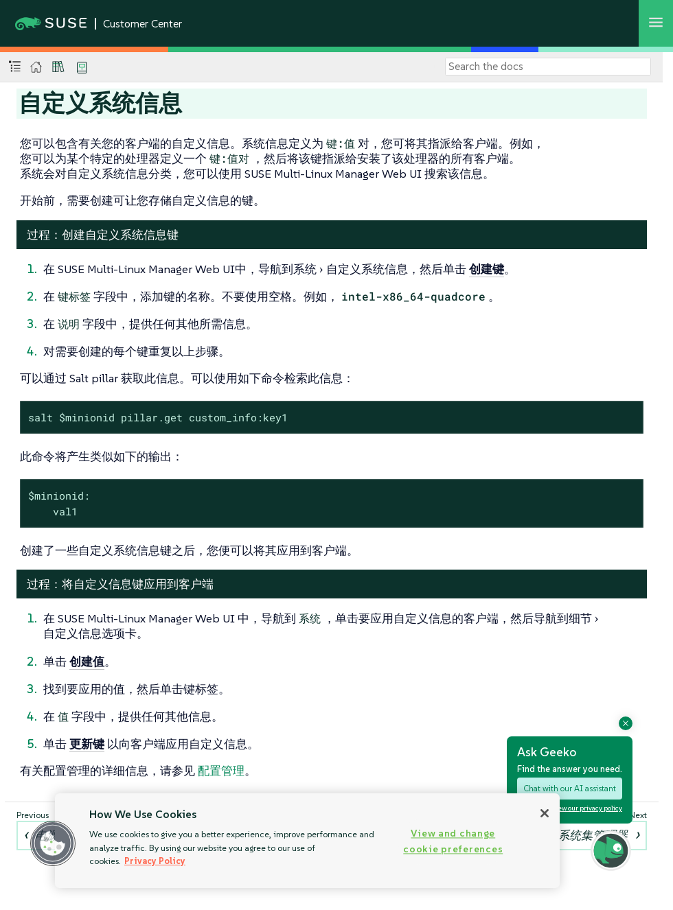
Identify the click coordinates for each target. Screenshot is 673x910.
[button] (53, 843)
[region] (307, 840)
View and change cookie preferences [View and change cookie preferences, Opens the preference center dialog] (453, 841)
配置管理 (221, 770)
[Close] (544, 813)
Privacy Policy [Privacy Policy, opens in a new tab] (154, 861)
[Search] (548, 66)
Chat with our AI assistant (569, 788)
